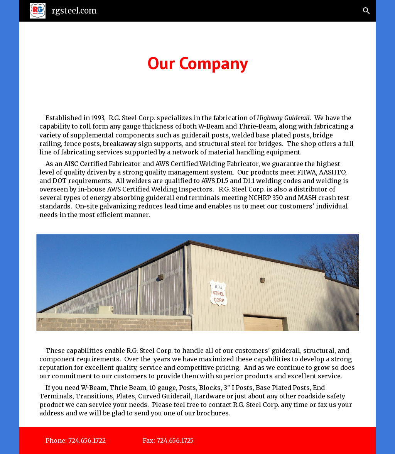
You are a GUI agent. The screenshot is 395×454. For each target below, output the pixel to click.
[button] (366, 11)
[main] (197, 62)
